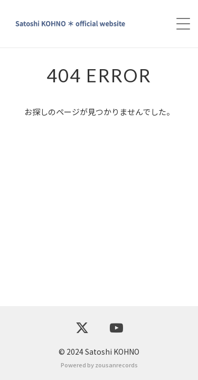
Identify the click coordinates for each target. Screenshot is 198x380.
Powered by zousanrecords (99, 364)
